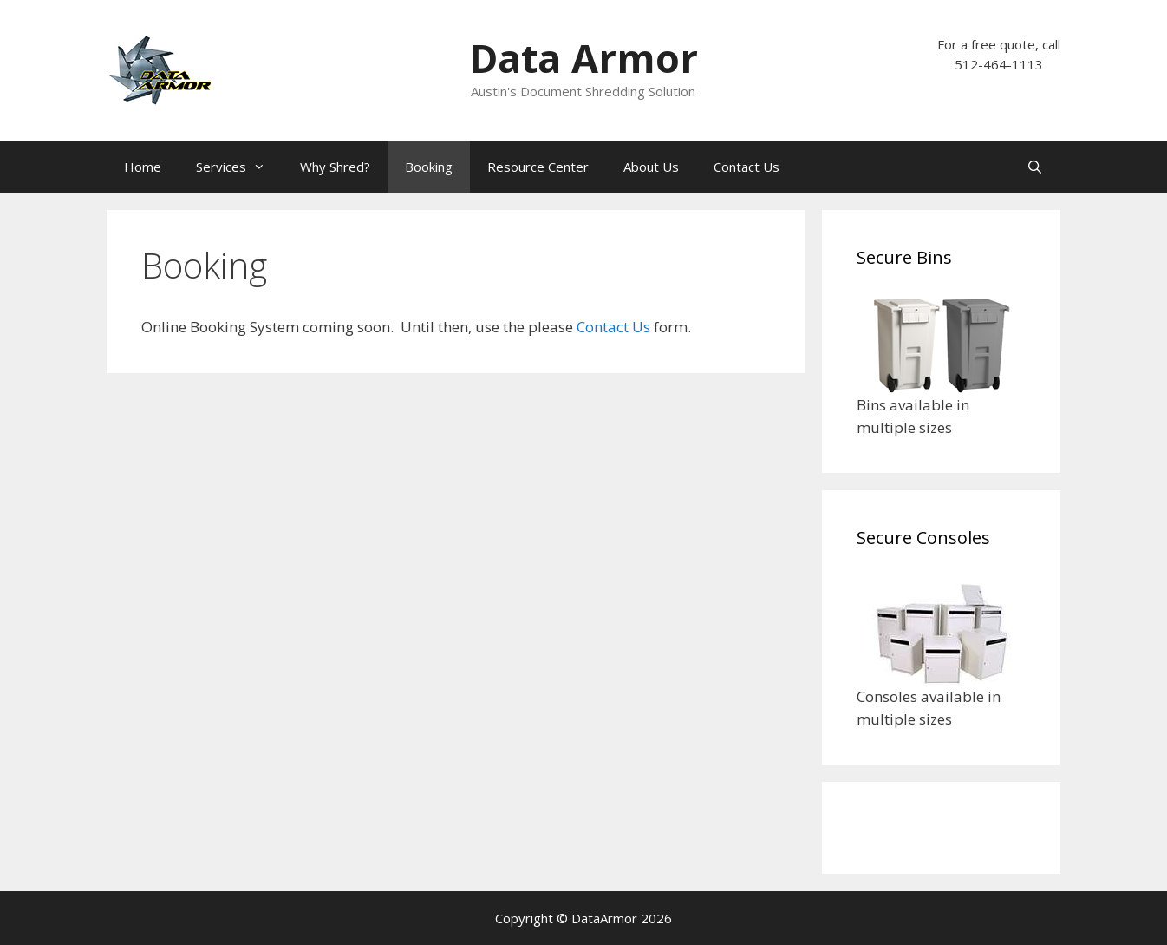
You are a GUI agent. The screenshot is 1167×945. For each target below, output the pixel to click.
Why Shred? (335, 166)
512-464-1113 (999, 64)
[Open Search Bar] (1034, 167)
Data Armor (583, 57)
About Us (651, 166)
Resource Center (538, 166)
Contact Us (746, 166)
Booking (429, 166)
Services (239, 167)
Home (142, 166)
